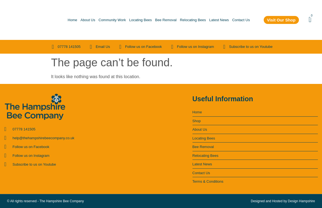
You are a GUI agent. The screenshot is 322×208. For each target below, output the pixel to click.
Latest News (219, 20)
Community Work (112, 20)
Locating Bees (140, 20)
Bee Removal (166, 20)
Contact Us (241, 20)
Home (72, 20)
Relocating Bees (193, 20)
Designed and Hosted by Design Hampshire (283, 201)
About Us (88, 20)
